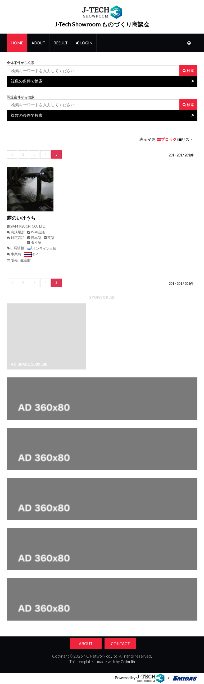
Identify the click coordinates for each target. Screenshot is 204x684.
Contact (120, 643)
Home (17, 42)
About (38, 42)
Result (60, 42)
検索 (188, 70)
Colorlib (128, 661)
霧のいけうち (21, 218)
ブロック (167, 139)
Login (84, 42)
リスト (185, 139)
